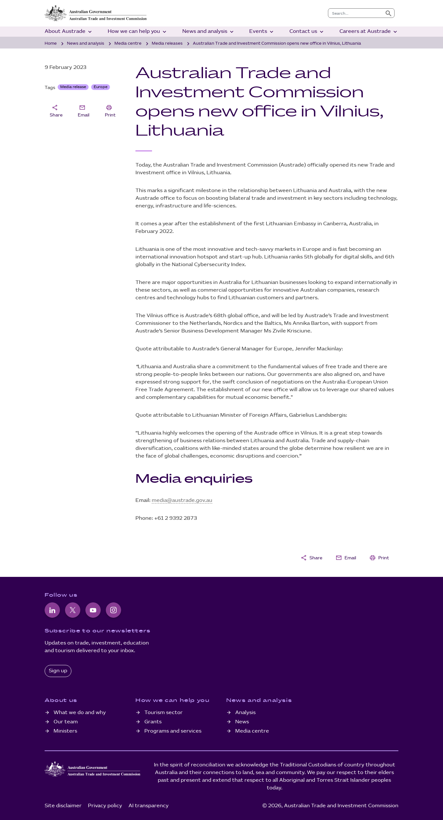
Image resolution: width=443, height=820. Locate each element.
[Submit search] (388, 13)
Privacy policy (105, 806)
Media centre (128, 43)
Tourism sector (163, 712)
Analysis (245, 712)
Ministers (65, 731)
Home (51, 43)
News (242, 722)
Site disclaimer (63, 806)
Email (83, 110)
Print (110, 110)
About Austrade (69, 31)
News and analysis (208, 31)
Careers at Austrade (368, 31)
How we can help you (138, 31)
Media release (73, 87)
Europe (100, 87)
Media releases (167, 43)
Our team (66, 722)
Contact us (307, 31)
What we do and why (80, 712)
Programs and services (172, 731)
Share (56, 110)
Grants (153, 722)
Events (262, 31)
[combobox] (355, 13)
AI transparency (148, 806)
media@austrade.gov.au (182, 500)
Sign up (58, 671)
